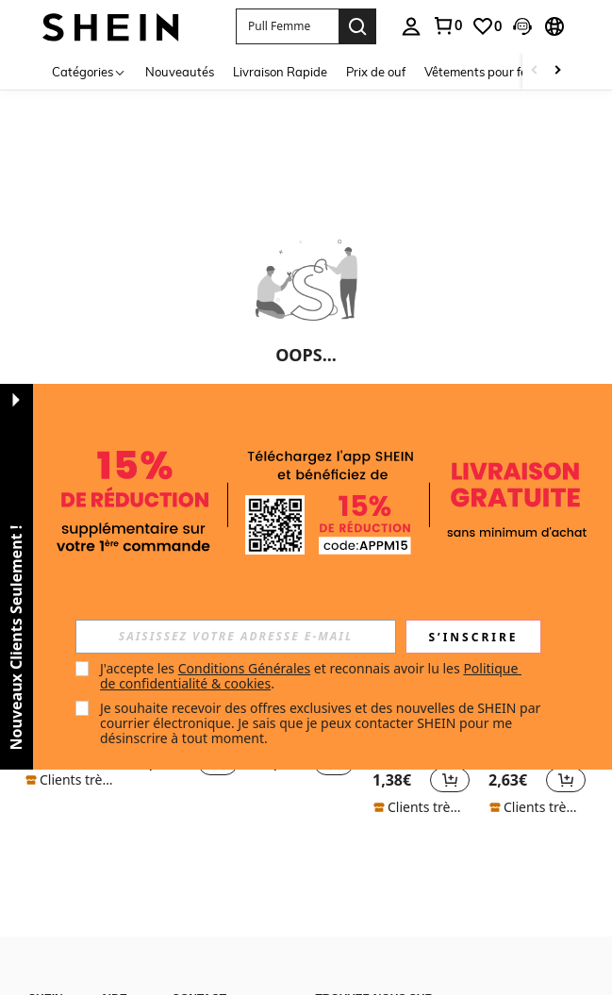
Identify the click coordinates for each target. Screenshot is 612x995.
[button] (287, 26)
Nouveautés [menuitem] (179, 71)
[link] (486, 26)
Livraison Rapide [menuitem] (280, 71)
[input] (235, 637)
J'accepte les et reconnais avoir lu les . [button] (310, 675)
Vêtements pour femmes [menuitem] (492, 71)
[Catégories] (89, 71)
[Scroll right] (557, 71)
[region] (394, 779)
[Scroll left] (534, 71)
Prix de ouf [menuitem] (375, 71)
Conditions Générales (244, 668)
